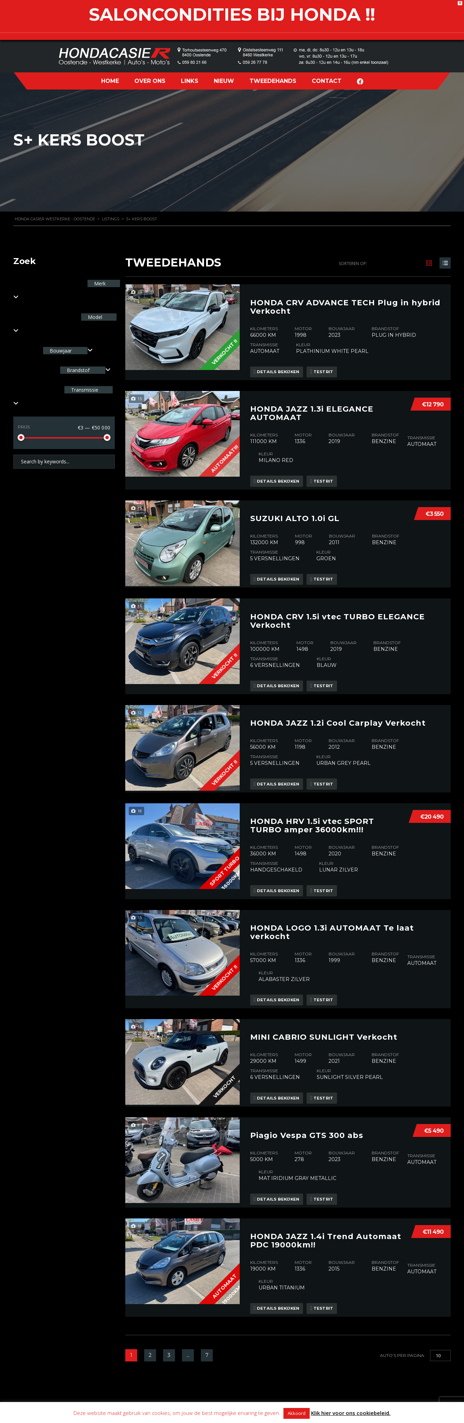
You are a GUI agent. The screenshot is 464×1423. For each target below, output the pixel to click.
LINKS (189, 81)
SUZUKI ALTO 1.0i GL (294, 501)
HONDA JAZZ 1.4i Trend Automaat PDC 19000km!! (325, 1197)
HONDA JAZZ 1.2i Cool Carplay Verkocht (338, 698)
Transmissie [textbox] (84, 389)
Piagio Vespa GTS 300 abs (306, 1095)
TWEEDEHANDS (272, 81)
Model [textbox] (94, 317)
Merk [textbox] (99, 283)
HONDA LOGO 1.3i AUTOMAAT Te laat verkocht (332, 899)
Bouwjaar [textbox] (60, 350)
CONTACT (327, 81)
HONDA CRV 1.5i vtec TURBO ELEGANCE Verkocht (337, 601)
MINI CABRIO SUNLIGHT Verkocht (324, 999)
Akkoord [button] (296, 1413)
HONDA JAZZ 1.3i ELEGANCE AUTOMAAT (311, 401)
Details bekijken (279, 366)
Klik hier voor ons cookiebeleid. (351, 1412)
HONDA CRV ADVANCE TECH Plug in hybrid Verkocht (345, 301)
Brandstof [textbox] (78, 370)
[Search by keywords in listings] (64, 462)
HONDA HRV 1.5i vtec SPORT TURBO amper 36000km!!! (312, 799)
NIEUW (224, 81)
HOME (110, 81)
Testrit (331, 366)
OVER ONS (150, 81)
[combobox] (68, 350)
